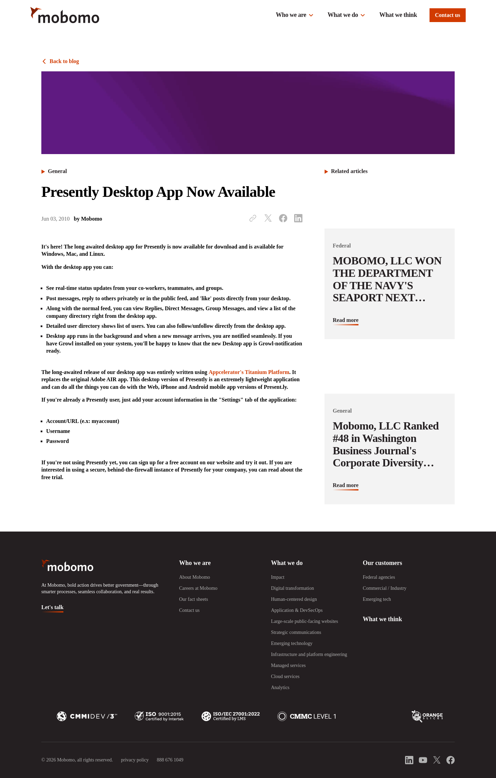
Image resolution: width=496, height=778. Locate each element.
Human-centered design (294, 599)
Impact (278, 577)
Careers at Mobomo (198, 588)
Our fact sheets (193, 599)
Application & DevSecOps (297, 610)
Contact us (447, 15)
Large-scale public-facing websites (304, 621)
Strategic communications (296, 632)
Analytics (280, 687)
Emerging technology (292, 643)
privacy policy (134, 759)
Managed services (288, 665)
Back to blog (64, 61)
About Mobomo (194, 577)
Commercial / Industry (384, 588)
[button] (294, 15)
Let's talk (52, 607)
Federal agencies (379, 577)
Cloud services (285, 676)
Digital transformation (292, 588)
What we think (398, 14)
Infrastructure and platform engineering (309, 654)
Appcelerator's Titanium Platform (249, 372)
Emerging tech (377, 599)
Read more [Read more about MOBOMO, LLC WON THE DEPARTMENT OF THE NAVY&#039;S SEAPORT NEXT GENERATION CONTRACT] (346, 320)
